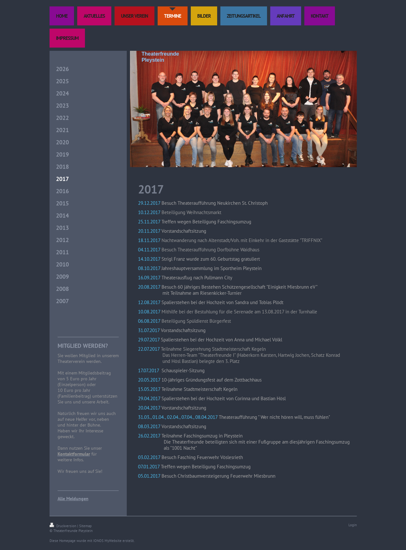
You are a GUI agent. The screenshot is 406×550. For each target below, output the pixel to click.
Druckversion (63, 526)
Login (352, 525)
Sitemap (85, 526)
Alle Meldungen (73, 498)
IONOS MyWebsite (107, 540)
